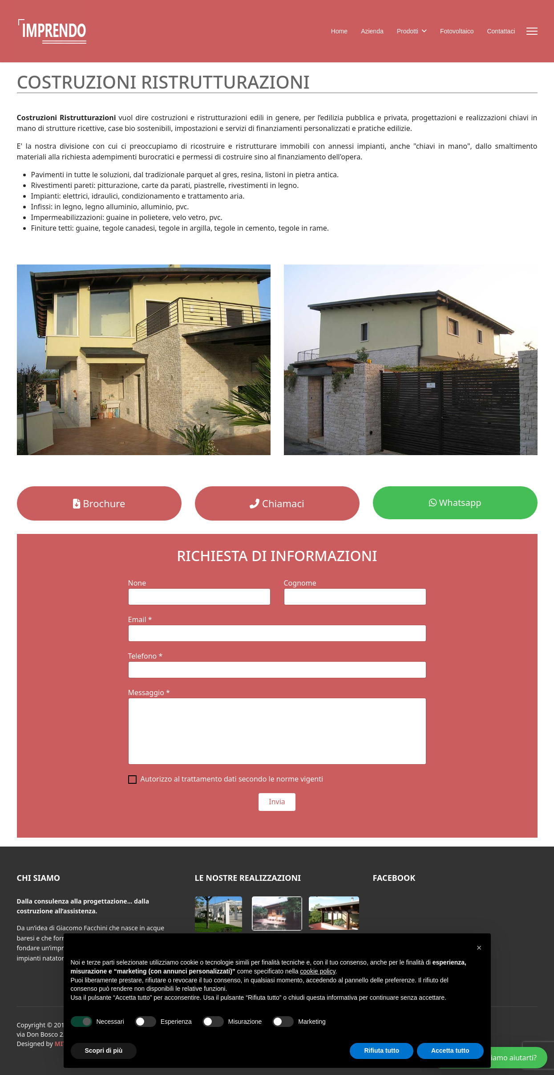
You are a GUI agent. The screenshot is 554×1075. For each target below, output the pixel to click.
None (137, 583)
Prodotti (407, 31)
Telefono (145, 656)
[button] (218, 914)
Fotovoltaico (456, 31)
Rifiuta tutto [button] (381, 1050)
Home (339, 31)
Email (140, 619)
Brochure (99, 503)
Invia (277, 801)
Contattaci (501, 31)
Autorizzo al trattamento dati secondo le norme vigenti (232, 779)
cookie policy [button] (317, 971)
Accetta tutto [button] (450, 1050)
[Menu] (532, 31)
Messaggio (149, 692)
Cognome (300, 583)
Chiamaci (277, 503)
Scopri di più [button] (104, 1050)
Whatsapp (455, 503)
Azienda (372, 31)
